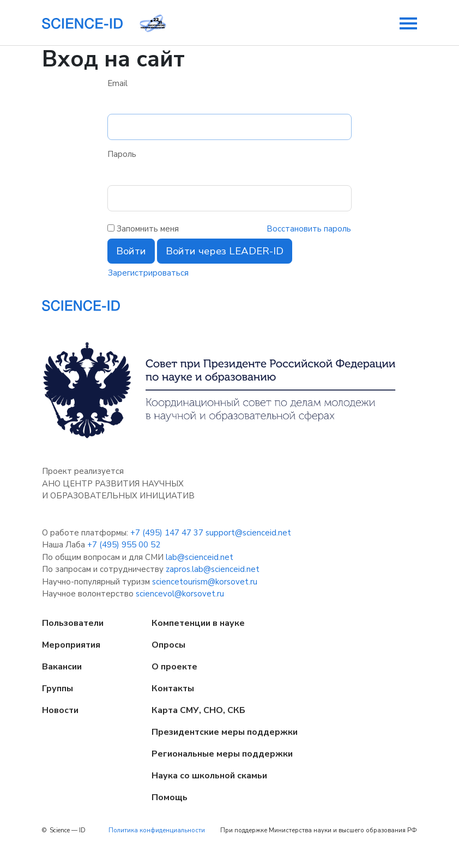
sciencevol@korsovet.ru (180, 593)
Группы (57, 688)
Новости (60, 710)
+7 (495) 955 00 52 (123, 544)
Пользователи (73, 623)
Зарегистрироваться (148, 272)
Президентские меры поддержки (225, 732)
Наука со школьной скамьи (209, 776)
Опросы (168, 645)
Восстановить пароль (309, 228)
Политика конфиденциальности (156, 830)
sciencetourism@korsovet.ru (204, 581)
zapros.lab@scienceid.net (212, 569)
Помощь (170, 797)
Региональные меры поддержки (222, 754)
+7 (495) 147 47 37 (166, 532)
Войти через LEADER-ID (224, 251)
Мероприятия (71, 645)
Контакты (173, 688)
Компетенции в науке (198, 623)
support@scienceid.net (248, 532)
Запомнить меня (148, 228)
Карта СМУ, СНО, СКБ (198, 710)
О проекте (174, 667)
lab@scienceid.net (199, 557)
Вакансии (62, 667)
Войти (131, 251)
